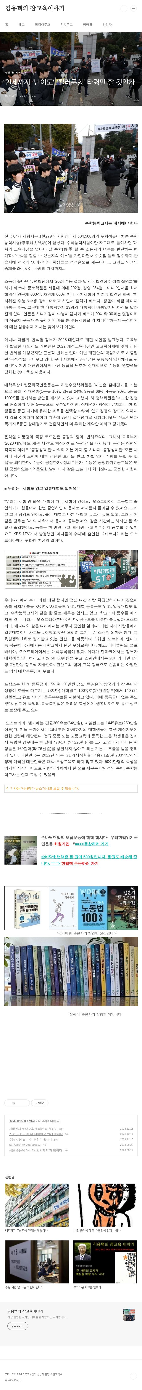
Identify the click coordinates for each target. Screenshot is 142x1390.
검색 (124, 8)
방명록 (87, 25)
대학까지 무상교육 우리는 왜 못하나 (33, 1128)
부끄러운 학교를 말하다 (25, 1145)
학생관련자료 (17, 1121)
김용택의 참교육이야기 (35, 9)
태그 (22, 25)
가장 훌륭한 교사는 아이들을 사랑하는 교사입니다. (36, 1317)
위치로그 (67, 25)
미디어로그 (42, 25)
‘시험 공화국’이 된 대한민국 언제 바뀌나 (36, 1134)
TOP (133, 1376)
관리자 (107, 25)
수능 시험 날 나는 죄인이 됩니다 (30, 1139)
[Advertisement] (71, 1058)
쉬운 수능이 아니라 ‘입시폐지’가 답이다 (35, 1150)
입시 (32, 1121)
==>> (91, 844)
